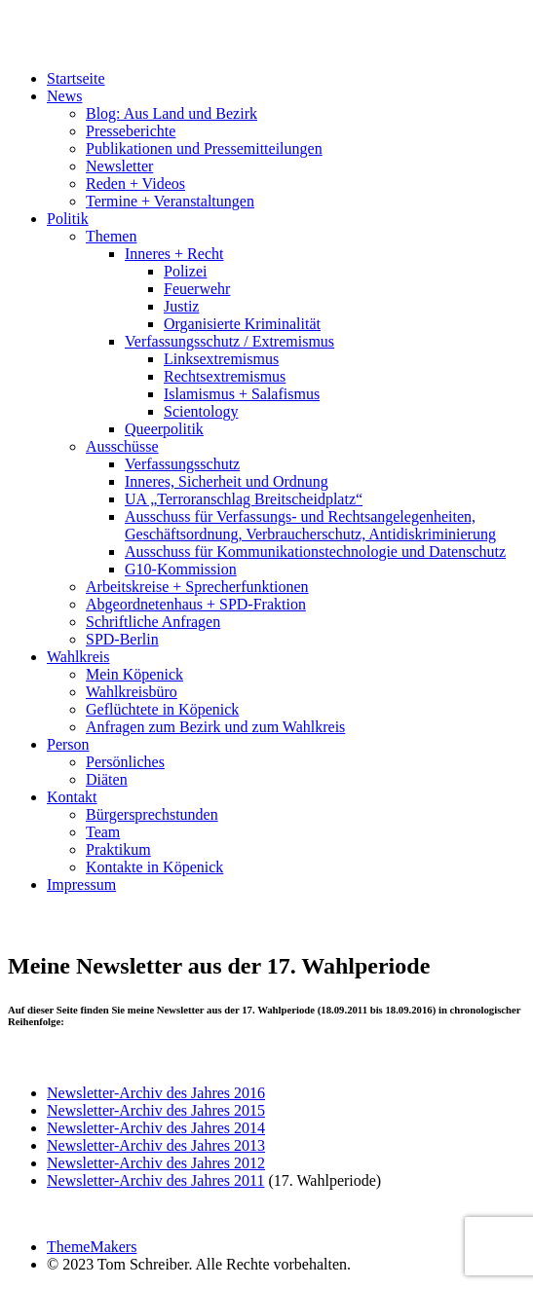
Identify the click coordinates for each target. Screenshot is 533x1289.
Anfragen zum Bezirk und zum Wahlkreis (215, 726)
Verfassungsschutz (182, 464)
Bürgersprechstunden (152, 814)
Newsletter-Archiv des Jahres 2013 (156, 1145)
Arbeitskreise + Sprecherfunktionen (197, 586)
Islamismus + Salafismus (242, 394)
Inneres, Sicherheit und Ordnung (226, 481)
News (64, 96)
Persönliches (125, 762)
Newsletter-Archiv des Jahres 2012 (156, 1163)
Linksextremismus (221, 358)
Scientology (201, 411)
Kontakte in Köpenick (154, 867)
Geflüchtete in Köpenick (162, 709)
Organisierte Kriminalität (242, 323)
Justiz (181, 306)
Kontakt (72, 797)
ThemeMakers (91, 1246)
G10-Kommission (181, 569)
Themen (111, 236)
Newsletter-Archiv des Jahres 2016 (156, 1093)
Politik (68, 218)
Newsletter (119, 166)
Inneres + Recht (174, 253)
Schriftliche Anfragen (153, 621)
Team (103, 832)
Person (68, 744)
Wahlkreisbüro (131, 691)
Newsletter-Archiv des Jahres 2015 (156, 1110)
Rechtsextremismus (225, 376)
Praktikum (118, 849)
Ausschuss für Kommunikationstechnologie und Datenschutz (315, 551)
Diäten (107, 779)
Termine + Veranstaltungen (170, 201)
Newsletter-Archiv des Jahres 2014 (156, 1128)
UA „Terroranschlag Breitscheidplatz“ (243, 499)
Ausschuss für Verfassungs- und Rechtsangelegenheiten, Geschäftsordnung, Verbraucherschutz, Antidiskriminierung (310, 525)
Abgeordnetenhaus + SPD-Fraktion (196, 604)
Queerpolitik (164, 429)
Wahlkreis (78, 656)
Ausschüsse (122, 446)
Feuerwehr (197, 288)
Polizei (185, 271)
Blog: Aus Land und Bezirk (171, 113)
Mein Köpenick (134, 674)
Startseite (76, 78)
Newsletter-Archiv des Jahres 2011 (155, 1180)
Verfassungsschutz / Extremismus (229, 341)
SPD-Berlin (122, 639)
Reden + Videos (135, 183)
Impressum (81, 884)
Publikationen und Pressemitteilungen (204, 148)
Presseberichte (130, 131)
